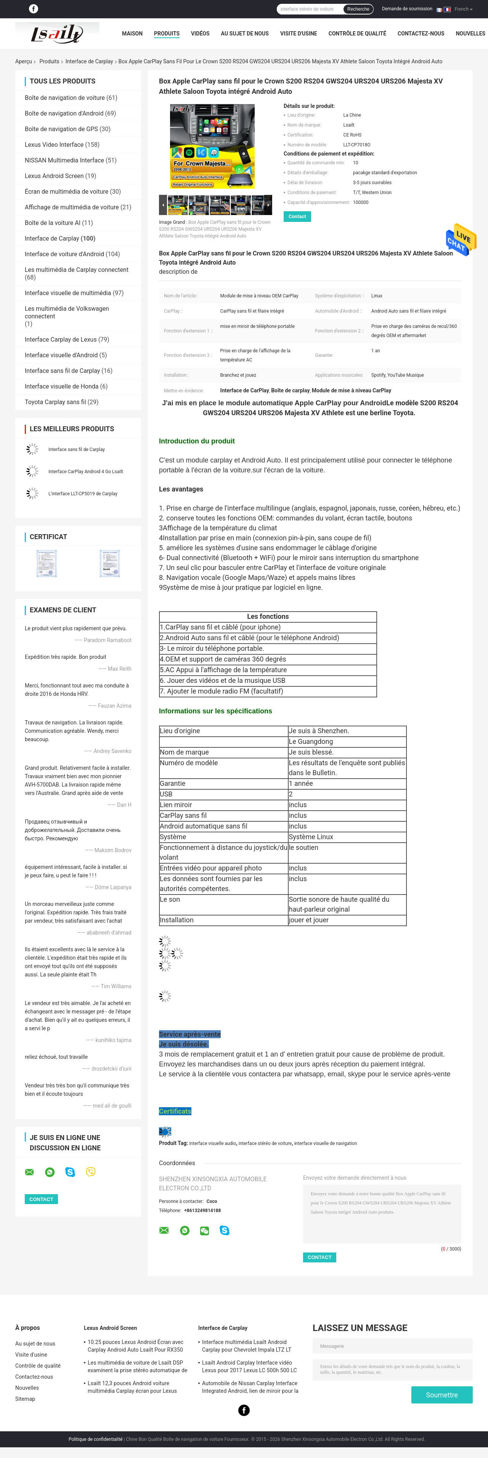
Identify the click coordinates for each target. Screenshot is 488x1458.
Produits (167, 34)
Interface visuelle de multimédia (68, 293)
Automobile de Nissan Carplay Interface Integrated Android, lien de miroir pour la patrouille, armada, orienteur (250, 1388)
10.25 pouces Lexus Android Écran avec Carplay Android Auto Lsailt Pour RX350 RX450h (135, 1347)
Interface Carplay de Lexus (61, 339)
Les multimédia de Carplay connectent (76, 269)
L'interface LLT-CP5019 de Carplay (82, 493)
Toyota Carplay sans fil (55, 402)
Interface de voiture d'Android (64, 254)
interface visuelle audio (212, 1143)
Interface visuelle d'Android (61, 355)
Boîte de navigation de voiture (65, 97)
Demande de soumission (407, 8)
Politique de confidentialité (96, 1439)
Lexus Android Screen (54, 176)
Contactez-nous (421, 34)
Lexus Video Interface (54, 144)
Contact (297, 216)
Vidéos (200, 34)
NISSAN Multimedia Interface (64, 160)
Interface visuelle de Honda (62, 386)
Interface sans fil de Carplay (62, 370)
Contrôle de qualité (357, 34)
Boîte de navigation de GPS (61, 129)
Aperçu (23, 61)
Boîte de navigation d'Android (64, 113)
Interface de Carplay (89, 61)
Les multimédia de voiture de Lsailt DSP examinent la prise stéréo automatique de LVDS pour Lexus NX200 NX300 (137, 1368)
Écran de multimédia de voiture (66, 191)
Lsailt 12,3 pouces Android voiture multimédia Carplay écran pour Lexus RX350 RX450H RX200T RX (132, 1388)
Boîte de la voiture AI (52, 222)
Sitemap (25, 1399)
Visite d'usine (298, 34)
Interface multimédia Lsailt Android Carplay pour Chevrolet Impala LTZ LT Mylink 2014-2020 (246, 1347)
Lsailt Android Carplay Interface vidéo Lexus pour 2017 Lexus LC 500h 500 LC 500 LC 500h (249, 1368)
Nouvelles (470, 34)
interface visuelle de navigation (325, 1143)
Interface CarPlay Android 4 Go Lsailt (85, 471)
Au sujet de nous (245, 34)
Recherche (358, 9)
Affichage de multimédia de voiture (72, 207)
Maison (132, 34)
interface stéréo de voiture (265, 1143)
